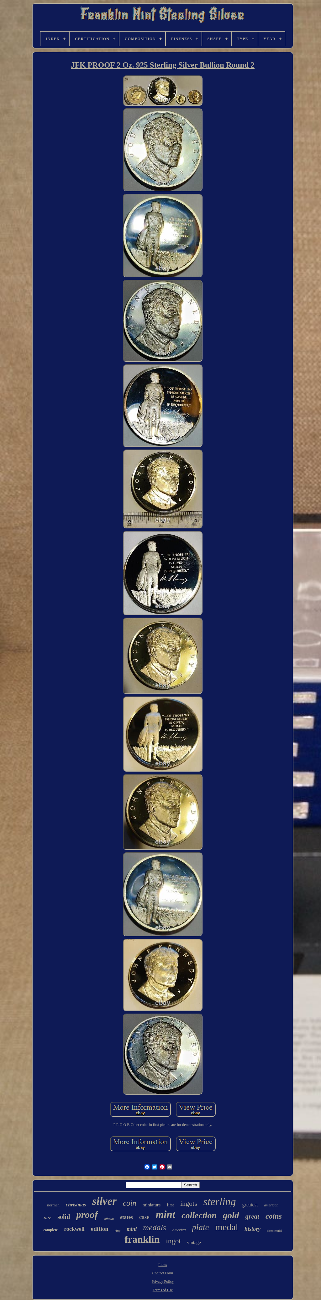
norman (53, 1205)
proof (87, 1214)
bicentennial (274, 1230)
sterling (219, 1201)
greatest (250, 1204)
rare (47, 1217)
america (179, 1229)
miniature (151, 1204)
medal (226, 1227)
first (170, 1205)
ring (117, 1230)
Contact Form (162, 1273)
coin (129, 1203)
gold (231, 1215)
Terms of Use (163, 1290)
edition (99, 1228)
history (252, 1229)
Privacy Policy (163, 1281)
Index (162, 1264)
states (126, 1217)
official (109, 1218)
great (252, 1216)
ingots (188, 1203)
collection (199, 1215)
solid (63, 1216)
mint (165, 1214)
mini (132, 1229)
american (271, 1205)
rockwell (74, 1229)
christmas (76, 1204)
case (144, 1217)
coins (274, 1216)
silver (104, 1201)
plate (200, 1227)
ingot (173, 1241)
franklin (142, 1239)
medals (154, 1227)
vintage (194, 1242)
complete (50, 1230)
